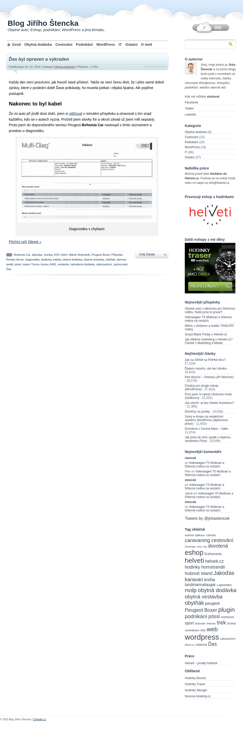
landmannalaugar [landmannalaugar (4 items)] (200, 584)
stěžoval (75, 114)
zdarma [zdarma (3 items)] (201, 644)
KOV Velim (60, 254)
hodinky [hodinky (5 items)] (192, 567)
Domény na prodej (197, 411)
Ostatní (131, 44)
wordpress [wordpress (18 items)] (202, 637)
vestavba (63, 264)
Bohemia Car (22, 254)
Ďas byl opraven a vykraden (39, 59)
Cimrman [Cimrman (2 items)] (190, 546)
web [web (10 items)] (212, 629)
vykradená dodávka (82, 264)
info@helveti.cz (219, 183)
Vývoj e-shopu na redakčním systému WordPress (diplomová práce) (206, 420)
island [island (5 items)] (206, 573)
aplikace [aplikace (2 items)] (200, 535)
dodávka (46, 259)
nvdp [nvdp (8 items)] (191, 590)
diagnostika (32, 259)
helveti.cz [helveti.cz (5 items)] (214, 561)
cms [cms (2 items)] (199, 546)
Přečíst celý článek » (25, 242)
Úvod (16, 44)
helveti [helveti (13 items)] (194, 560)
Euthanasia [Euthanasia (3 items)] (213, 554)
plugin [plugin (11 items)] (226, 609)
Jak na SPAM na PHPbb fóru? (205, 360)
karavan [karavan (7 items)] (194, 579)
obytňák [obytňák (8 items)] (194, 603)
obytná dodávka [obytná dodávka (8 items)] (217, 590)
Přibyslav (117, 254)
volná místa (227, 178)
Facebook (191, 102)
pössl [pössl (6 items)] (214, 616)
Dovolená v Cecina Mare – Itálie (206, 428)
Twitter (189, 108)
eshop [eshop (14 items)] (194, 552)
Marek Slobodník (79, 254)
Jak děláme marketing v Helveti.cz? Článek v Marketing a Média (209, 341)
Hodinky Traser (195, 684)
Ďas (8, 269)
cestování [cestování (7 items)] (222, 540)
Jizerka (48, 254)
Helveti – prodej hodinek (201, 663)
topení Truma (31, 264)
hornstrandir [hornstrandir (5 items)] (213, 567)
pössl (18, 264)
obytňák (110, 259)
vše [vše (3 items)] (203, 630)
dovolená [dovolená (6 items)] (218, 546)
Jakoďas (37, 254)
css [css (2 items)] (205, 546)
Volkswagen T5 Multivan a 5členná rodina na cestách (208, 318)
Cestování (63, 44)
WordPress (105, 44)
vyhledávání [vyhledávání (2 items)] (192, 630)
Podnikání (84, 44)
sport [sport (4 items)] (189, 623)
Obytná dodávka (38, 44)
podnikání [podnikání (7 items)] (196, 616)
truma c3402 (48, 264)
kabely (57, 259)
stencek (190, 458)
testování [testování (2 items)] (200, 623)
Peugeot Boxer (100, 254)
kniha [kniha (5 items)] (209, 579)
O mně (146, 44)
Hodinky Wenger (196, 690)
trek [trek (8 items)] (221, 622)
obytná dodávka (72, 259)
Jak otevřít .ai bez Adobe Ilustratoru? (209, 403)
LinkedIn (190, 114)
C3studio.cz (39, 719)
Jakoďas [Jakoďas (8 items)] (224, 573)
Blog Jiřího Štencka (43, 23)
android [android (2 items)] (189, 535)
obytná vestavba (94, 259)
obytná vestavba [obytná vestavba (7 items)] (203, 596)
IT (120, 44)
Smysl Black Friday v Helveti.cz (206, 334)
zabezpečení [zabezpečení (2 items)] (227, 638)
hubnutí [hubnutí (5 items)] (192, 573)
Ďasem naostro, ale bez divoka (206, 368)
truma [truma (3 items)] (231, 623)
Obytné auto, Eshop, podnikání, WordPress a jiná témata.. (57, 30)
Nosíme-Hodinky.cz (198, 696)
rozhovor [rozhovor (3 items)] (227, 617)
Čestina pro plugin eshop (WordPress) (201, 387)
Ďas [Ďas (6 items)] (212, 644)
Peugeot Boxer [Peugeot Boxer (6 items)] (201, 610)
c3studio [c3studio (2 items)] (211, 535)
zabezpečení (104, 264)
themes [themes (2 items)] (211, 623)
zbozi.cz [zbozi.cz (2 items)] (190, 644)
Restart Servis (15, 259)
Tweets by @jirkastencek (207, 518)
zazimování (120, 264)
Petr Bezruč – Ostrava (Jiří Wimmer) (209, 377)
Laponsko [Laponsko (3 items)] (224, 585)
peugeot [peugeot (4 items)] (212, 603)
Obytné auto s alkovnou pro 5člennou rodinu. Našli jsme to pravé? (210, 310)
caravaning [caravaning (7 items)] (197, 540)
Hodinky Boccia (195, 678)
